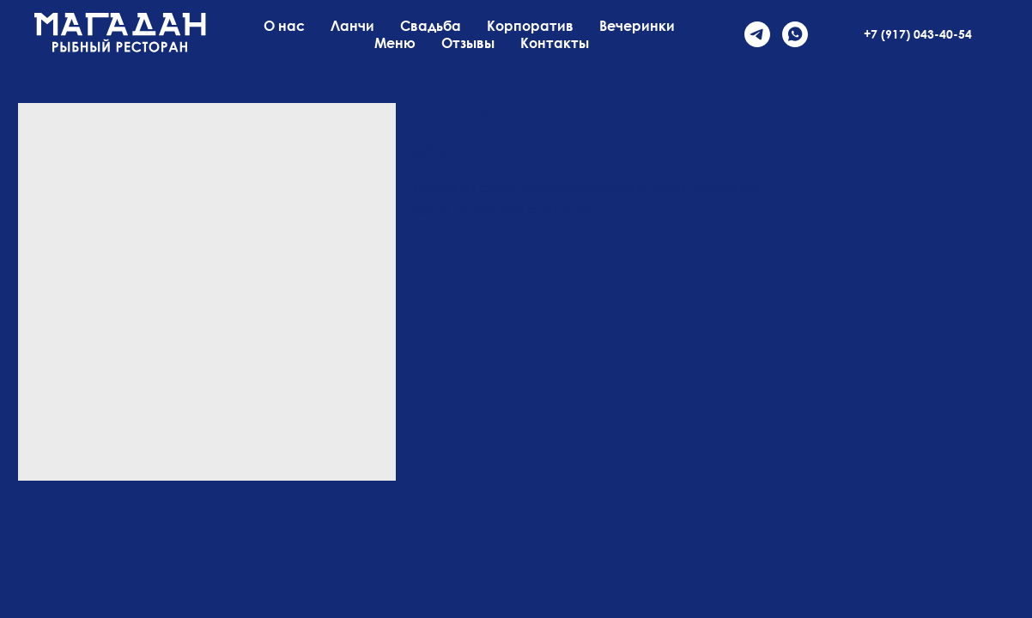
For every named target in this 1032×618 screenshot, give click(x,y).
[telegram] (757, 34)
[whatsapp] (795, 34)
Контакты (554, 43)
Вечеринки (637, 25)
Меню (395, 43)
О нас (284, 25)
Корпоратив (530, 25)
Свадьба (430, 25)
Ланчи (352, 25)
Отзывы (468, 43)
